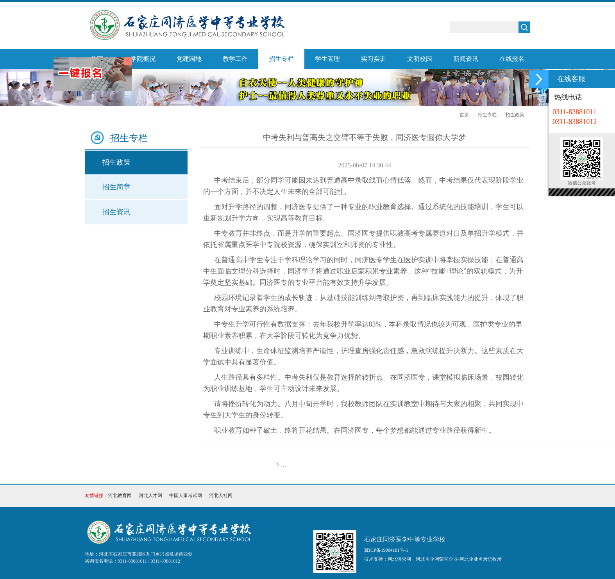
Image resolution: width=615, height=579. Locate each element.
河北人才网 (150, 495)
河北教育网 (120, 495)
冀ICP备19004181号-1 (386, 550)
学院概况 (143, 58)
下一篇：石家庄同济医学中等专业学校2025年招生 (282, 464)
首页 (464, 114)
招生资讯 (116, 212)
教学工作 (235, 58)
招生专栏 (281, 58)
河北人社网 (220, 495)
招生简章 (116, 187)
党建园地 (189, 58)
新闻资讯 (465, 58)
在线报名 (511, 58)
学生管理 (327, 58)
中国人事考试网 (185, 495)
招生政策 (515, 114)
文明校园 (419, 58)
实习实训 (373, 58)
